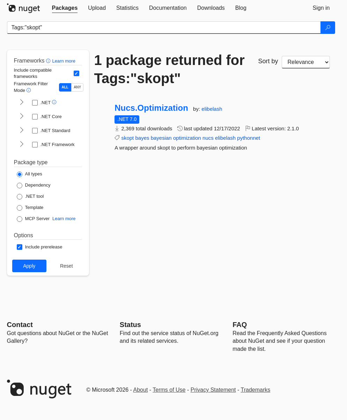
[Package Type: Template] (30, 207)
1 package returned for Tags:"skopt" (169, 69)
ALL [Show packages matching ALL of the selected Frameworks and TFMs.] (65, 87)
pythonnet (248, 138)
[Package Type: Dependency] (33, 185)
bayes (142, 138)
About (140, 390)
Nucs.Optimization (151, 108)
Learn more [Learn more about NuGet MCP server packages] (63, 218)
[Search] (327, 27)
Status (130, 324)
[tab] (65, 8)
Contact (20, 324)
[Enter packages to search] (164, 27)
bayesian (161, 138)
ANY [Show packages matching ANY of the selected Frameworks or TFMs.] (77, 87)
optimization (187, 138)
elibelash (211, 109)
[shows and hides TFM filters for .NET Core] (21, 117)
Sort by (268, 61)
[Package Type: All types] (29, 174)
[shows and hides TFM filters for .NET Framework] (21, 145)
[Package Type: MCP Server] (33, 219)
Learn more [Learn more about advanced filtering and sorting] (63, 61)
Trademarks (256, 390)
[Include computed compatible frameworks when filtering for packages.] (76, 73)
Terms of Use (169, 390)
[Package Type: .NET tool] (30, 196)
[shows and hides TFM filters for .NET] (21, 103)
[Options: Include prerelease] (39, 247)
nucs (208, 138)
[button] (49, 61)
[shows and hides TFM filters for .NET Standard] (21, 131)
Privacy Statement (213, 390)
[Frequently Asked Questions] (239, 324)
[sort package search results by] (306, 62)
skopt (127, 138)
